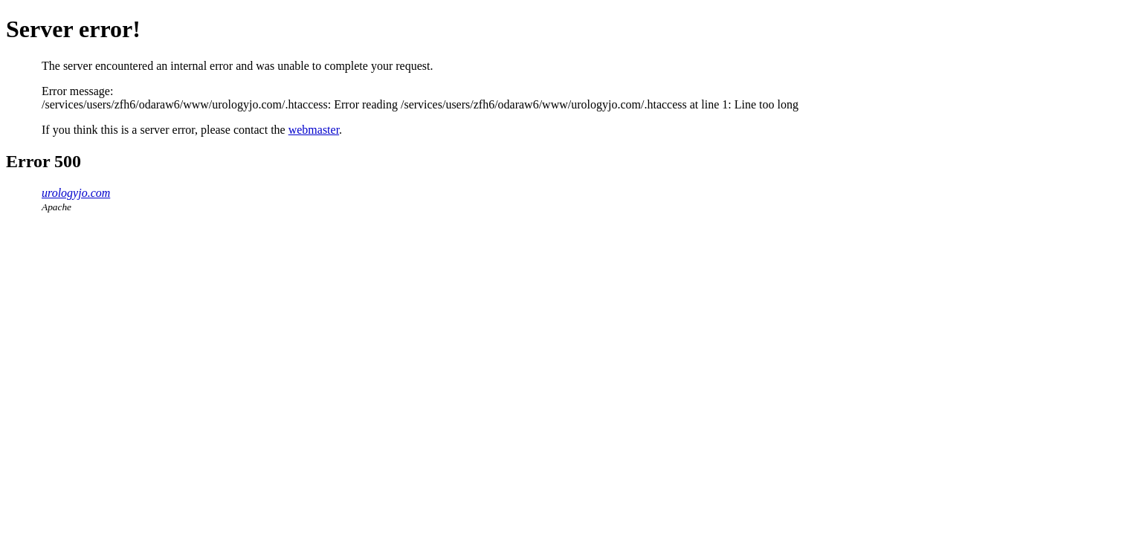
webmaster (313, 129)
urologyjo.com (76, 193)
